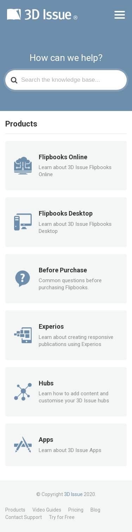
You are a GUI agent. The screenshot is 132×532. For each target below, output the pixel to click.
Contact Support (23, 517)
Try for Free (62, 517)
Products (15, 510)
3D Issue (73, 494)
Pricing (75, 510)
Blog (95, 510)
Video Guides (46, 510)
